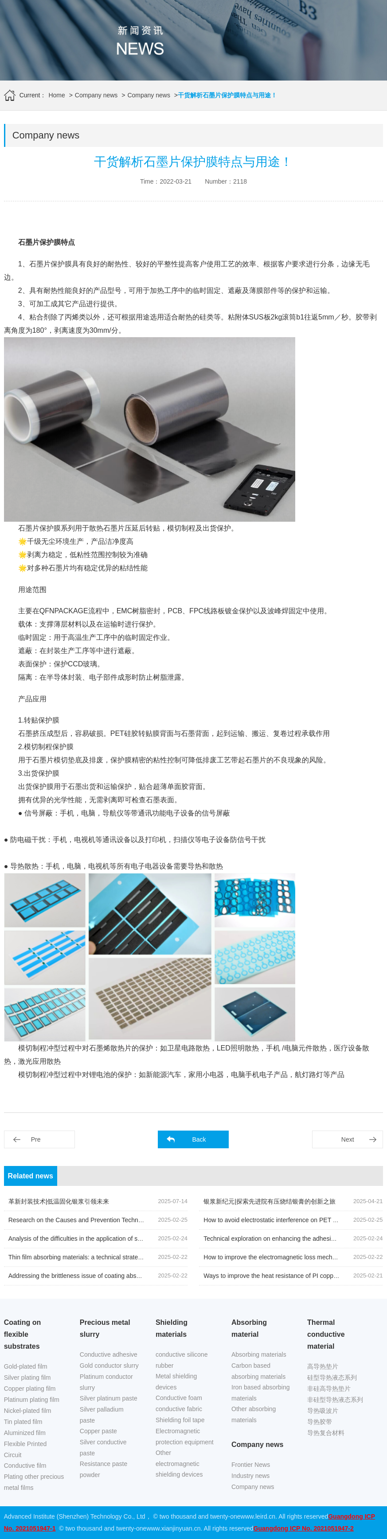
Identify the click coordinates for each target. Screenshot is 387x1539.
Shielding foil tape (180, 1420)
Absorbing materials (258, 1354)
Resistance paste (103, 1463)
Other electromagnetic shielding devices (179, 1463)
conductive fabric (179, 1408)
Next (347, 1139)
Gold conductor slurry (109, 1365)
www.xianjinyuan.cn (173, 1528)
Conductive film (25, 1465)
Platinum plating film (31, 1399)
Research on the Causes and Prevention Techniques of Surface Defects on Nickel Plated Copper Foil (147, 1220)
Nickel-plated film (27, 1410)
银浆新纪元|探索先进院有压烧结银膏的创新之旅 (269, 1201)
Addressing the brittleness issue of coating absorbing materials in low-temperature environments (140, 1275)
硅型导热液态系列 (332, 1377)
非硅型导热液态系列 (335, 1399)
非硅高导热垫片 (329, 1388)
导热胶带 (319, 1421)
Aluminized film (25, 1432)
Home (56, 95)
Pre (36, 1139)
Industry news (250, 1475)
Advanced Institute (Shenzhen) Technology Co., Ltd (74, 1516)
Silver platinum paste (108, 1398)
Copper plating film (30, 1388)
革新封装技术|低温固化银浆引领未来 (58, 1201)
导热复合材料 (325, 1432)
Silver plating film (27, 1377)
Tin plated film (23, 1421)
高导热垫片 (322, 1366)
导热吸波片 (322, 1410)
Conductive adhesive (108, 1354)
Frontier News (250, 1464)
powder (90, 1474)
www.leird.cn (258, 1516)
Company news (96, 95)
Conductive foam (179, 1397)
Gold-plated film (25, 1366)
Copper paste (98, 1431)
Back (199, 1139)
